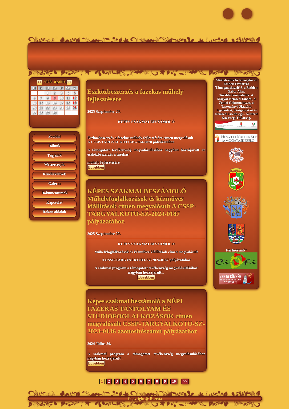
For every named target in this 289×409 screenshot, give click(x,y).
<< (39, 82)
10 (174, 381)
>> (69, 82)
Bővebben (96, 167)
